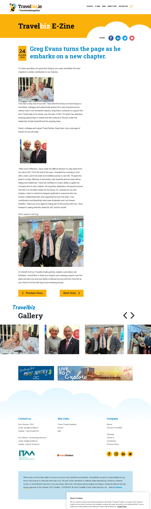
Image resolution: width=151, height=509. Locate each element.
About (109, 424)
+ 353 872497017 (32, 431)
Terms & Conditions (111, 439)
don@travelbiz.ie (31, 427)
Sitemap (110, 434)
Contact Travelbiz (114, 427)
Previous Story (32, 293)
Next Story (71, 293)
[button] (125, 315)
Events (90, 6)
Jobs (104, 6)
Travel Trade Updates (67, 424)
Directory (112, 6)
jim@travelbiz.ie (31, 441)
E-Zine (97, 6)
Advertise (123, 6)
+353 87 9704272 (32, 444)
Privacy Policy (113, 444)
